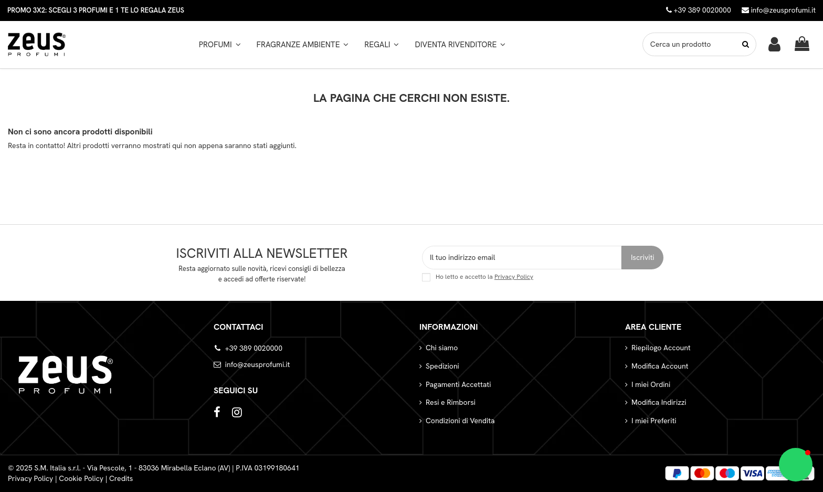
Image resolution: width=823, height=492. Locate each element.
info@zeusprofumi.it (779, 10)
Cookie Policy (81, 478)
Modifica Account (659, 366)
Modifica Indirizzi (659, 402)
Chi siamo (442, 347)
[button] (303, 45)
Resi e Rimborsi (451, 402)
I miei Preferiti (653, 420)
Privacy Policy (513, 277)
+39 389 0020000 (253, 348)
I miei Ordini (650, 384)
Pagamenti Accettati (458, 384)
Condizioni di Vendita (460, 420)
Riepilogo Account (661, 347)
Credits (121, 478)
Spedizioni (442, 366)
